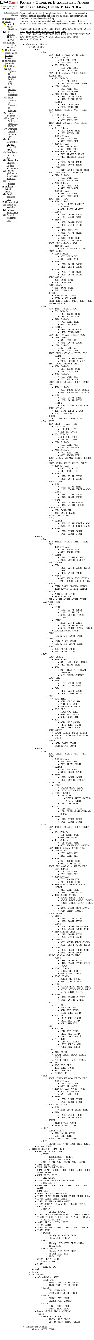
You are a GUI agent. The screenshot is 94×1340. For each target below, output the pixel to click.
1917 (45, 29)
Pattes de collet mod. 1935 (12, 218)
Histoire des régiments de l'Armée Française (11, 54)
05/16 (88, 29)
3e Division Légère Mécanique (13, 91)
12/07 (28, 34)
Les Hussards (11, 182)
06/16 (22, 31)
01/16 (64, 29)
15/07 (45, 34)
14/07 (40, 34)
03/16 (76, 29)
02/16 (70, 29)
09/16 (40, 31)
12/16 (57, 31)
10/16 (45, 31)
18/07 (63, 34)
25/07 (34, 36)
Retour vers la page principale (11, 14)
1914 (30, 29)
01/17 (63, 31)
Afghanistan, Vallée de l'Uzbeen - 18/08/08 (14, 122)
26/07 (40, 36)
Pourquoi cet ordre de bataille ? (12, 45)
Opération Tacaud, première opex (12, 133)
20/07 (75, 34)
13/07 (34, 34)
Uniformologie (12, 202)
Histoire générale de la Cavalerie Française (12, 174)
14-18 (7, 21)
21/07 (81, 34)
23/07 (22, 36)
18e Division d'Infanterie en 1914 (12, 36)
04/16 (82, 29)
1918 (51, 29)
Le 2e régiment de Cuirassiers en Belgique (13, 104)
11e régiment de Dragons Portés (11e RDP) (12, 76)
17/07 (57, 34)
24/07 (28, 36)
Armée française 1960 (11, 197)
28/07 (51, 36)
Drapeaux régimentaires (13, 211)
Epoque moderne (11, 114)
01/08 (75, 36)
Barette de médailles (11, 206)
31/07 (69, 36)
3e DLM (11, 66)
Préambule (10, 19)
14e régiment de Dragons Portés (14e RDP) (12, 144)
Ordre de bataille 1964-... (9, 189)
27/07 (45, 36)
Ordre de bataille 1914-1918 (12, 27)
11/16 (51, 31)
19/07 (69, 34)
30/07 (63, 36)
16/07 (51, 34)
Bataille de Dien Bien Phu (12, 155)
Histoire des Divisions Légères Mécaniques (12, 164)
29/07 (57, 36)
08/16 (34, 31)
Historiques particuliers (10, 62)
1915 (35, 29)
